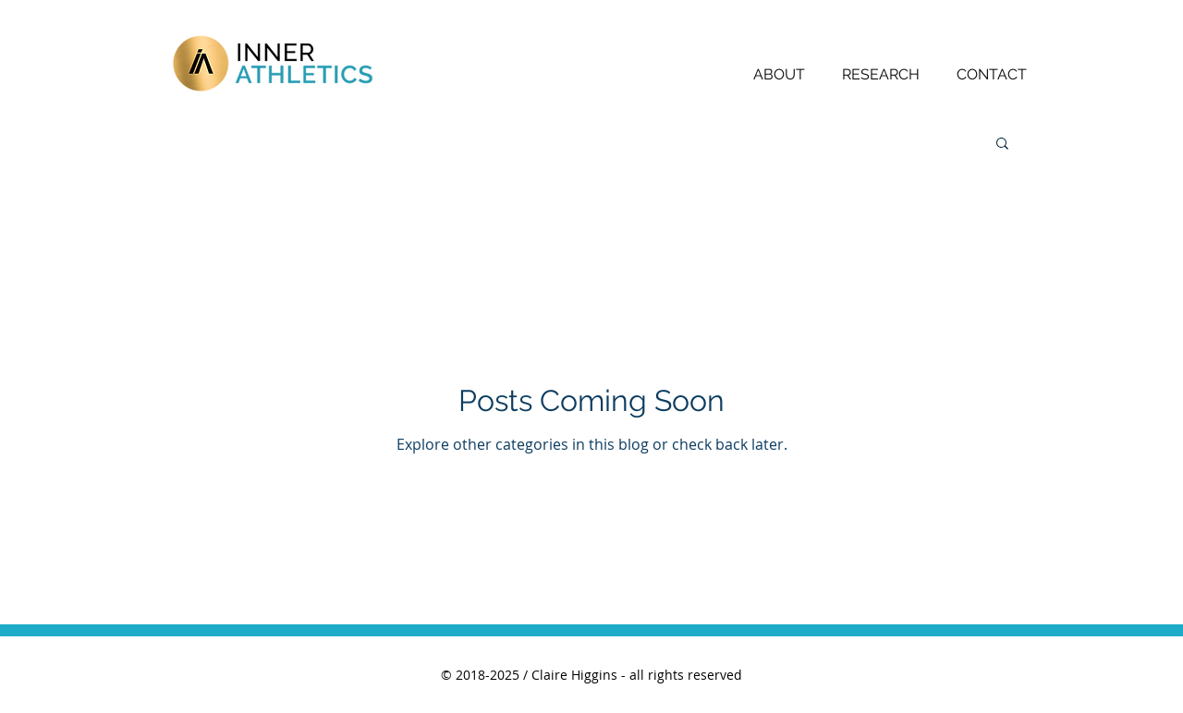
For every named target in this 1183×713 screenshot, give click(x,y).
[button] (1002, 144)
